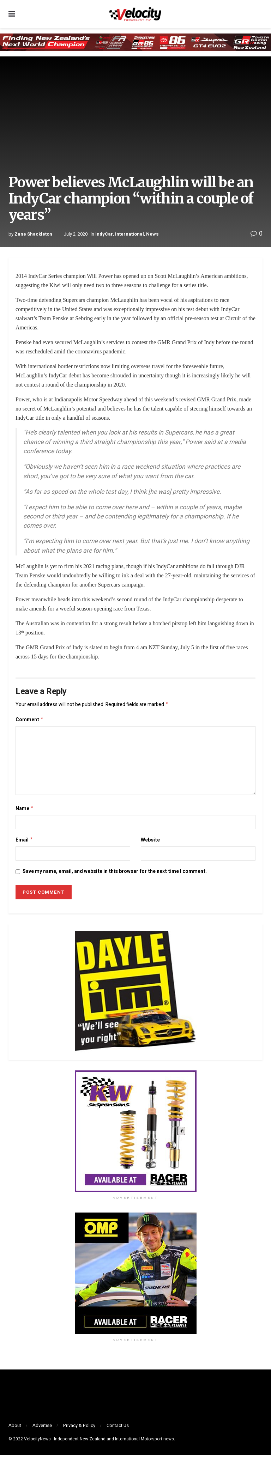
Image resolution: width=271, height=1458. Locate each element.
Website (150, 842)
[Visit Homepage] (135, 14)
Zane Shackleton (33, 234)
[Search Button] (259, 14)
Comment (30, 721)
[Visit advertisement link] (135, 1134)
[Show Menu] (11, 14)
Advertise (42, 1428)
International (129, 234)
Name (25, 810)
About (14, 1428)
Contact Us (118, 1428)
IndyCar (104, 234)
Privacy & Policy (79, 1428)
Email (24, 842)
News (152, 234)
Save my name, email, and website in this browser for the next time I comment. (115, 874)
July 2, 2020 (76, 234)
